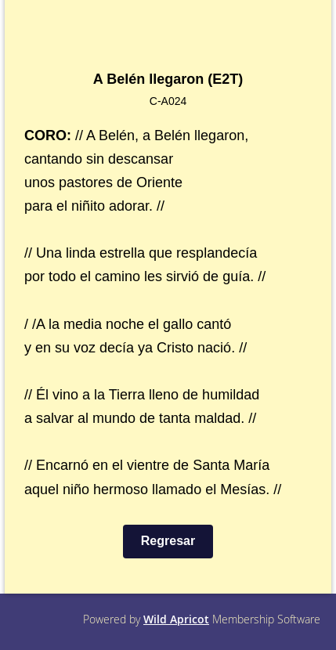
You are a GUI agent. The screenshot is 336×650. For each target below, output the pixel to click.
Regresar (168, 540)
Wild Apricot (176, 619)
